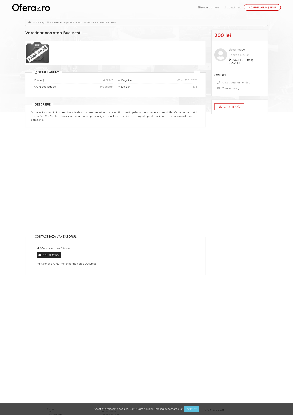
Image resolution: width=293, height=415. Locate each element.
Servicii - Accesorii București (101, 22)
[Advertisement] (115, 157)
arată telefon (63, 248)
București (40, 22)
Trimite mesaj (230, 88)
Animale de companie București (66, 22)
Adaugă (262, 7)
